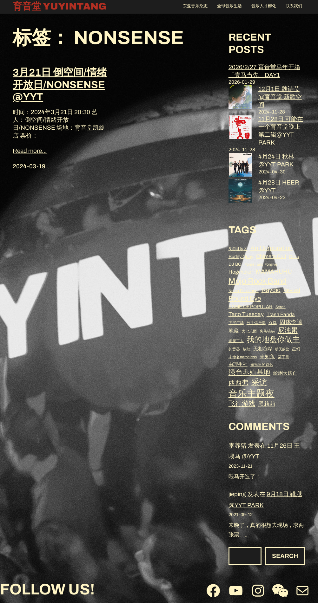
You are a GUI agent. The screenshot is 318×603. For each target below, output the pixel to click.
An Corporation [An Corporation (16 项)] (271, 248)
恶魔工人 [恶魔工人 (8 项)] (236, 341)
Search (285, 556)
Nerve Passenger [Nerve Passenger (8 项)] (244, 291)
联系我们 (294, 6)
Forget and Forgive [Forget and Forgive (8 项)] (260, 264)
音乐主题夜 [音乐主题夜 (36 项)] (252, 393)
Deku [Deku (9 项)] (294, 256)
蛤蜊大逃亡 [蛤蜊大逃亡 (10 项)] (285, 373)
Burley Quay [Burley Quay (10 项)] (241, 256)
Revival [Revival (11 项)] (291, 290)
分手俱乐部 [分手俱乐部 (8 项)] (256, 323)
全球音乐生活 (229, 6)
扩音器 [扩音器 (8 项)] (234, 349)
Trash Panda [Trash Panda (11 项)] (281, 314)
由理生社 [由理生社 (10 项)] (238, 364)
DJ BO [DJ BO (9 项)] (235, 264)
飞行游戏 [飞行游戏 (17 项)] (242, 403)
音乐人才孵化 (263, 6)
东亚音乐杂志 (195, 6)
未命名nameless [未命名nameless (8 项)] (243, 357)
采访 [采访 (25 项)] (259, 382)
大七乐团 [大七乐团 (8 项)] (249, 331)
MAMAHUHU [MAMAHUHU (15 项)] (274, 271)
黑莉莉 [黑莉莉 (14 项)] (266, 404)
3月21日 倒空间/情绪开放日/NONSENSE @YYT (60, 84)
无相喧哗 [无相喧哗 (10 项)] (262, 348)
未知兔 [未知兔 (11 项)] (267, 356)
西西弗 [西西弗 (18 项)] (238, 382)
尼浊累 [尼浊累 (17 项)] (288, 330)
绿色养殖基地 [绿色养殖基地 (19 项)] (249, 372)
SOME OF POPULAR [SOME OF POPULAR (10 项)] (251, 306)
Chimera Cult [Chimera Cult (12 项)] (271, 256)
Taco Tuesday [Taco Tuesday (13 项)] (246, 314)
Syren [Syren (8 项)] (280, 307)
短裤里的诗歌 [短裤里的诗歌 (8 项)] (261, 364)
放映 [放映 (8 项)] (246, 349)
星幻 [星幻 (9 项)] (296, 349)
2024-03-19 (29, 166)
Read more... (30, 150)
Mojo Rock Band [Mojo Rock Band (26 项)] (258, 281)
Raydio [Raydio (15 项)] (271, 290)
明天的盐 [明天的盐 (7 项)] (282, 349)
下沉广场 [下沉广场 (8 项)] (236, 323)
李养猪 (238, 445)
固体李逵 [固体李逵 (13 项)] (291, 322)
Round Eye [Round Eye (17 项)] (245, 298)
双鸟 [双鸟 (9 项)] (272, 322)
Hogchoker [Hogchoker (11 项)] (241, 272)
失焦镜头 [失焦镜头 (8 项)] (267, 331)
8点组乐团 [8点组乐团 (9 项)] (238, 248)
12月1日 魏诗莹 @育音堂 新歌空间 (280, 97)
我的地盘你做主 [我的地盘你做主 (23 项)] (273, 339)
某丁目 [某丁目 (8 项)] (283, 357)
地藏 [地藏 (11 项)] (234, 331)
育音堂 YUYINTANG (59, 6)
